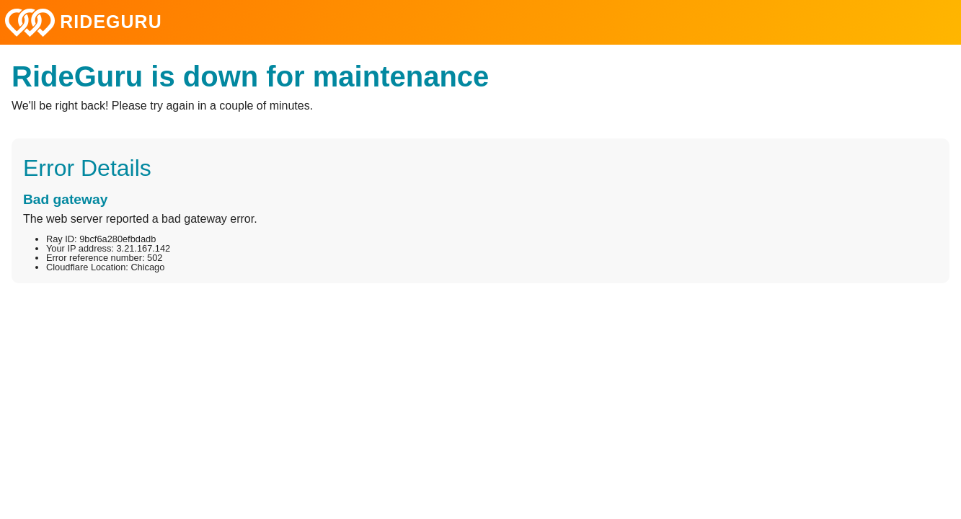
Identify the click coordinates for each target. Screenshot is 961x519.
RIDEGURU (83, 23)
